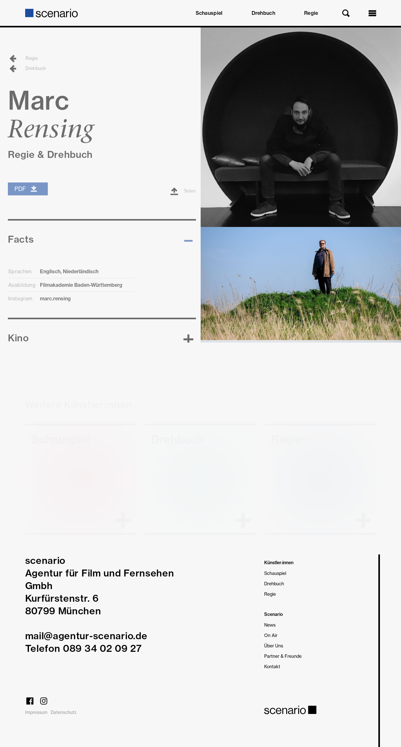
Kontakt (272, 666)
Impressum (36, 712)
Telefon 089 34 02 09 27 (83, 648)
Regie (311, 13)
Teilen (183, 199)
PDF (26, 197)
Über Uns (273, 645)
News (270, 625)
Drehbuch (263, 13)
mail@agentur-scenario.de (86, 636)
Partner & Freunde (283, 656)
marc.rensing (55, 307)
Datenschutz (63, 712)
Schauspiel (209, 13)
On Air (270, 635)
